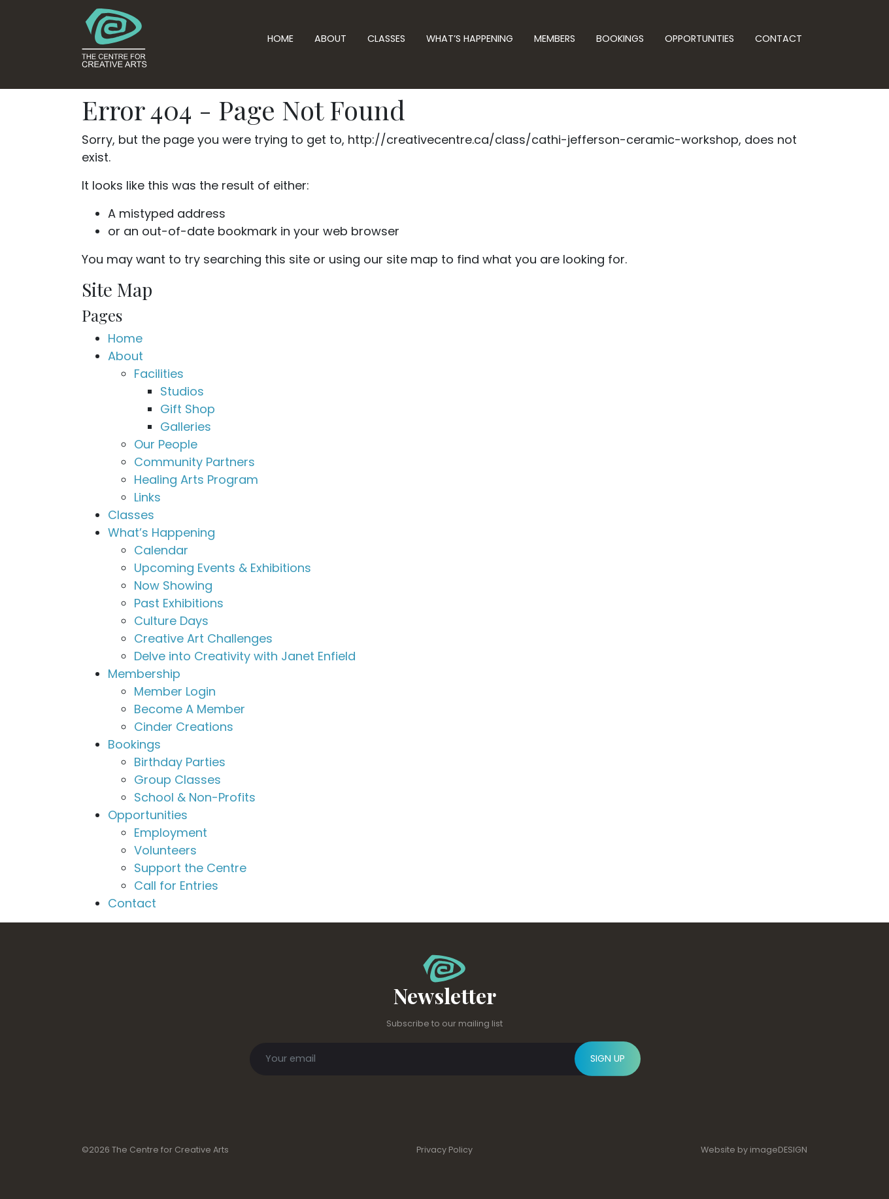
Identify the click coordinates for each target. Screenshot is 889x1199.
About (330, 38)
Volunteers (165, 850)
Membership (144, 674)
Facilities (159, 373)
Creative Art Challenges (203, 638)
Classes (386, 38)
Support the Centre (190, 868)
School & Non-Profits (195, 797)
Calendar (161, 550)
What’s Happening (469, 38)
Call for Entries (176, 885)
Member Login (175, 691)
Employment (170, 832)
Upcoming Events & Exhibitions (222, 568)
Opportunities (699, 38)
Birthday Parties (180, 762)
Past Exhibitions (179, 603)
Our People (165, 444)
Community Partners (194, 462)
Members (554, 38)
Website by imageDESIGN (754, 1149)
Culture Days (171, 621)
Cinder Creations (183, 726)
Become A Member (189, 709)
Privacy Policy (444, 1149)
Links (147, 497)
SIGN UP (607, 1058)
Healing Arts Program (196, 479)
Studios (182, 391)
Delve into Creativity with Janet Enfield (245, 656)
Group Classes (177, 779)
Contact (778, 38)
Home (280, 38)
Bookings (620, 38)
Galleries (185, 426)
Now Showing (173, 585)
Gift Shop (187, 409)
